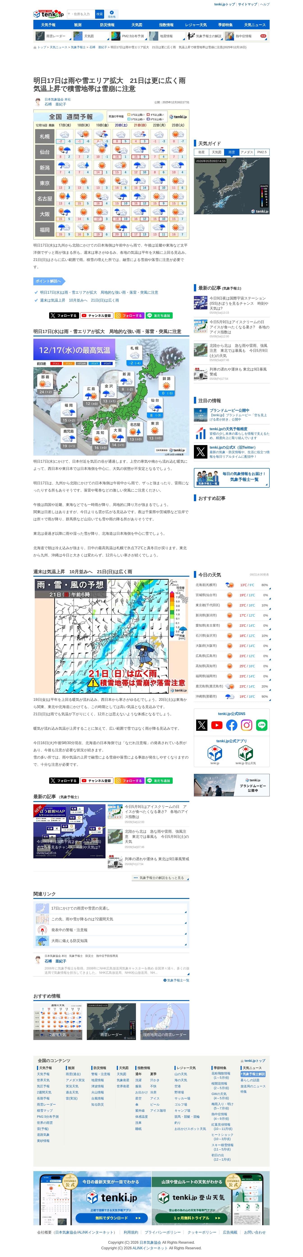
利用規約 (131, 1232)
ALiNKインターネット (95, 1232)
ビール (155, 1104)
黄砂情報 (43, 1141)
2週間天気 (44, 1092)
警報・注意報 (100, 1074)
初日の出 (224, 1157)
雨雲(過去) (73, 1074)
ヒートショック (224, 1137)
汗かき (155, 1080)
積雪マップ (45, 1110)
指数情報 (166, 25)
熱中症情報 (224, 1116)
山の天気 (180, 1074)
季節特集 (225, 25)
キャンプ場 (182, 1110)
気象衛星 (123, 1080)
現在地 (111, 16)
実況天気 (72, 1086)
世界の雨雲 (45, 1122)
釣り (177, 1122)
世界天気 (43, 1080)
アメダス (247, 152)
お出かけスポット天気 (190, 1129)
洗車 (138, 1122)
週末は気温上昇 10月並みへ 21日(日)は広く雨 (79, 300)
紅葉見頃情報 (224, 1127)
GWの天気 (224, 1096)
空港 (177, 1086)
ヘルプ (265, 4)
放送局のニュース (253, 1086)
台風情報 (97, 1098)
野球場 (179, 1092)
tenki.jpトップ (224, 4)
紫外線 (140, 1110)
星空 (138, 1098)
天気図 (136, 25)
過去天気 (72, 1092)
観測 (77, 25)
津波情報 (97, 1086)
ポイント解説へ (48, 281)
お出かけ (141, 1092)
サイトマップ (247, 4)
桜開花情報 (224, 1086)
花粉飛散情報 (224, 1076)
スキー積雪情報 (224, 1147)
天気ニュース (255, 25)
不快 (153, 1086)
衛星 (201, 152)
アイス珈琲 (158, 1110)
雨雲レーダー (46, 1104)
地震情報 (97, 1080)
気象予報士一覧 (178, 980)
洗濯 (138, 1080)
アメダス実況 (75, 1080)
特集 (244, 1091)
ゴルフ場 (180, 1104)
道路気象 (43, 1134)
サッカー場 (182, 1098)
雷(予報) (42, 1129)
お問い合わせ (255, 1232)
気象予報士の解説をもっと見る (162, 878)
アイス (155, 1098)
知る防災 (97, 1104)
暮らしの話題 (250, 1080)
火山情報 (97, 1092)
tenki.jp (49, 15)
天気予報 (48, 25)
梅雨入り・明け (224, 1106)
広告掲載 (230, 1232)
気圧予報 (43, 1086)
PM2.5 (261, 152)
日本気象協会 (66, 1232)
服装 (138, 1086)
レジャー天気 (196, 25)
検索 (99, 14)
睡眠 (138, 1129)
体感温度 (141, 1116)
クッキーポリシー (202, 1232)
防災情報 (107, 25)
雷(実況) (71, 1098)
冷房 (153, 1092)
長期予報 (43, 1098)
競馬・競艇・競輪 (187, 1116)
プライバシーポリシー (163, 1232)
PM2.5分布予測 (48, 1116)
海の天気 (180, 1080)
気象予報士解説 (254, 1074)
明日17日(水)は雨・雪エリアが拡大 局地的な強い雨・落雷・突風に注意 (99, 292)
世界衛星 (123, 1086)
